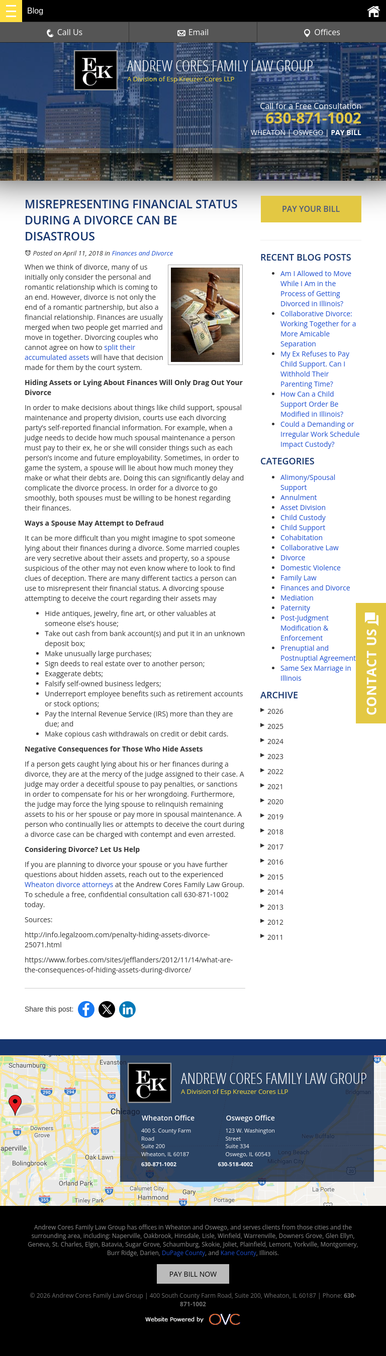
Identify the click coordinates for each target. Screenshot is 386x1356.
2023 (271, 756)
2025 (271, 726)
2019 (271, 816)
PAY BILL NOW (193, 1274)
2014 (271, 892)
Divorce (292, 557)
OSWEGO (308, 132)
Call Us (64, 32)
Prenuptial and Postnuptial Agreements (319, 653)
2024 (271, 741)
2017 (271, 846)
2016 (271, 862)
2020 (271, 801)
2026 (271, 711)
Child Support (302, 527)
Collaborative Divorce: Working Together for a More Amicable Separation (318, 328)
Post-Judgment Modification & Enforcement (304, 628)
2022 (271, 771)
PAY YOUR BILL (311, 208)
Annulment (298, 497)
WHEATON (268, 132)
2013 (271, 907)
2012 (271, 922)
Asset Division (303, 507)
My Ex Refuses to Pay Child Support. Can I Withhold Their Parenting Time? (314, 369)
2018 (271, 831)
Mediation (297, 597)
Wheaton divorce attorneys (69, 884)
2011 (271, 937)
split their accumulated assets (80, 352)
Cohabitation (301, 537)
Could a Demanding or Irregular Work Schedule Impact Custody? (320, 434)
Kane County (238, 1253)
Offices (321, 32)
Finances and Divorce (142, 253)
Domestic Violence (310, 567)
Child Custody (303, 517)
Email (193, 32)
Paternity (295, 607)
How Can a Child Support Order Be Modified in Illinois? (311, 404)
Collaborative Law (309, 547)
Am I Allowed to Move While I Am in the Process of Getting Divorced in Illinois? (315, 288)
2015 (271, 877)
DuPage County (183, 1253)
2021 (271, 786)
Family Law (298, 577)
